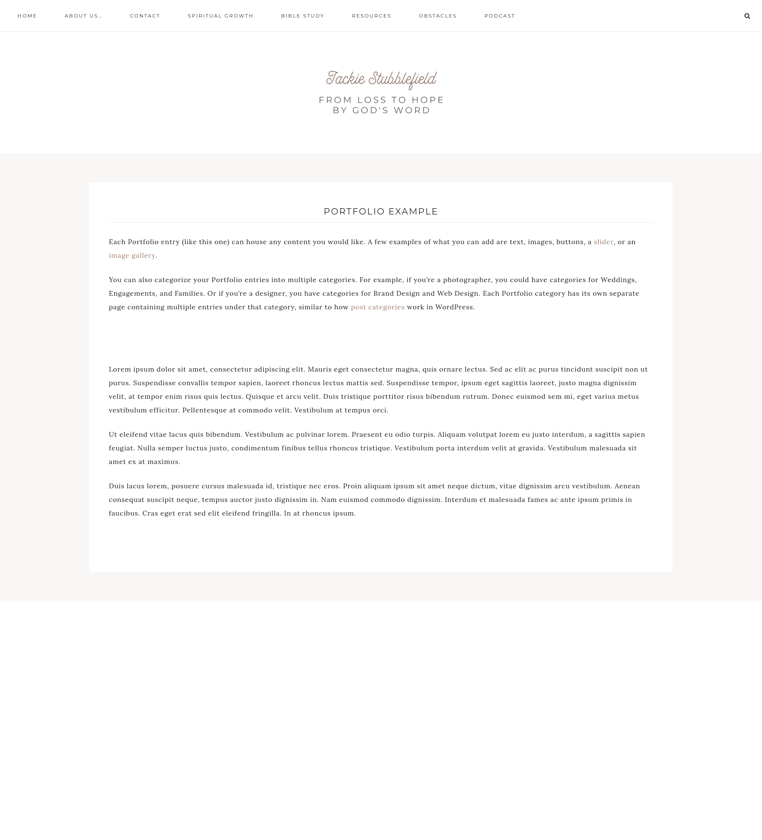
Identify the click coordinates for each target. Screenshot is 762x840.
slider (603, 241)
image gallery (132, 255)
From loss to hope (381, 92)
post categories (378, 307)
